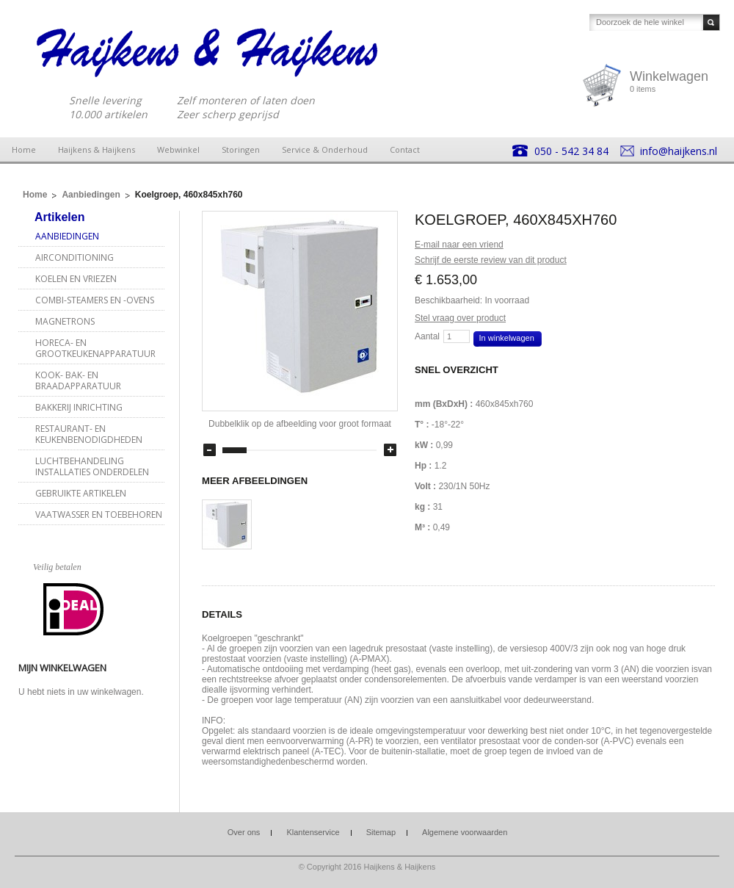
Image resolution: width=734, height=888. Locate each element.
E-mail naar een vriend (459, 244)
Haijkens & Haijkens (96, 149)
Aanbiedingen (91, 194)
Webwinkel (178, 149)
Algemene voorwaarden (464, 832)
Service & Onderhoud (325, 149)
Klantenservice (312, 832)
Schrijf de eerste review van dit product (491, 260)
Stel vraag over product (460, 318)
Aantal (427, 336)
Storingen (241, 149)
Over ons (244, 832)
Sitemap (381, 832)
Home (24, 149)
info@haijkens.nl (678, 151)
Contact (405, 149)
